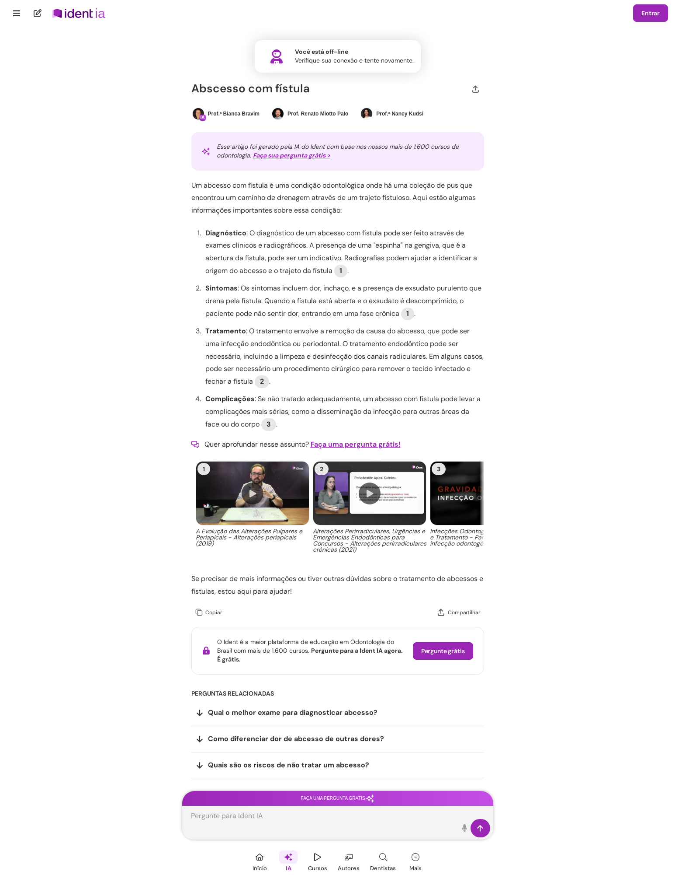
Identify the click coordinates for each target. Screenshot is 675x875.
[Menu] (17, 13)
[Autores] (349, 860)
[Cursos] (317, 860)
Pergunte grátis (443, 651)
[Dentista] (383, 860)
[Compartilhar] (475, 88)
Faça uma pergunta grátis (337, 798)
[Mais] (415, 860)
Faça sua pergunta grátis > (291, 155)
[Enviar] (480, 828)
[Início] (259, 860)
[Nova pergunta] (38, 13)
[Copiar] (208, 612)
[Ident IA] (288, 860)
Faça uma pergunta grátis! (356, 444)
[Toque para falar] (465, 828)
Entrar (650, 13)
